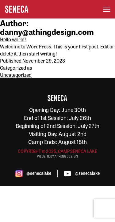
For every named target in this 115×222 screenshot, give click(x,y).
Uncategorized (16, 74)
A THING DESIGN (66, 156)
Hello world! (13, 39)
